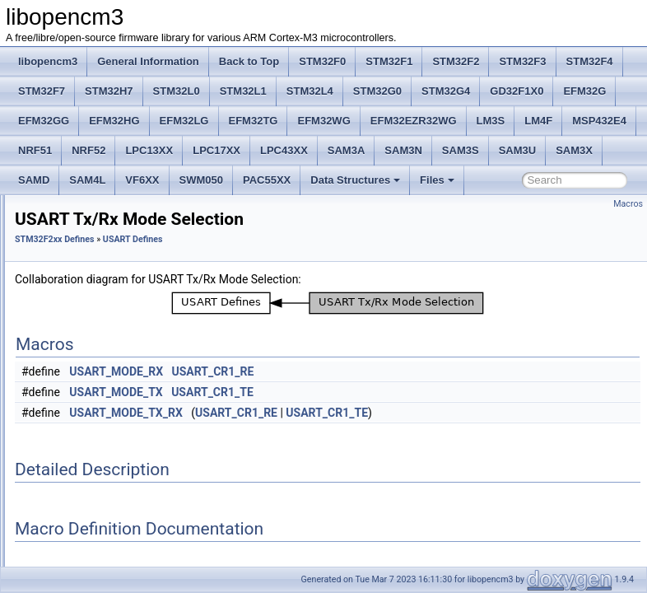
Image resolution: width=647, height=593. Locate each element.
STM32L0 (176, 91)
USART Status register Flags (130, 479)
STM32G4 (445, 91)
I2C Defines (80, 207)
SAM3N (403, 150)
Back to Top (249, 61)
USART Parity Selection (119, 370)
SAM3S (460, 150)
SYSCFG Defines (92, 316)
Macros (628, 203)
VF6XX (142, 180)
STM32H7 (109, 91)
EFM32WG (323, 120)
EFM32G (584, 91)
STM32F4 (589, 61)
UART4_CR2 (96, 533)
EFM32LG (184, 120)
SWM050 (201, 180)
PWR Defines (84, 244)
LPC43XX (284, 150)
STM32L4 (309, 91)
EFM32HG (114, 120)
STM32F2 (455, 61)
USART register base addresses (138, 443)
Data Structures (355, 180)
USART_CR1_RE (418, 394)
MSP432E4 (599, 120)
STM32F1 (388, 61)
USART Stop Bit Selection (124, 407)
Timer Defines (84, 334)
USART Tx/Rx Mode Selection (133, 389)
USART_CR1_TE (418, 415)
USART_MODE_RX (322, 394)
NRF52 (88, 150)
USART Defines (88, 352)
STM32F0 (322, 61)
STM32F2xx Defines (260, 262)
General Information (148, 61)
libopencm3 (47, 61)
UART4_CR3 (96, 552)
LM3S (491, 120)
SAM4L (87, 180)
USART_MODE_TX (321, 415)
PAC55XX (267, 180)
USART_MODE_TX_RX (331, 435)
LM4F (538, 120)
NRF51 (35, 150)
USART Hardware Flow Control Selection (157, 425)
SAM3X (574, 150)
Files (437, 180)
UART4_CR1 (96, 515)
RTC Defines (82, 280)
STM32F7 (41, 91)
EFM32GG (43, 120)
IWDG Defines (86, 225)
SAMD (33, 180)
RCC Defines (83, 262)
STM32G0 (377, 91)
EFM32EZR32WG (413, 120)
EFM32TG (253, 120)
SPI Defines (80, 298)
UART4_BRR (96, 497)
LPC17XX (216, 150)
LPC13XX (149, 150)
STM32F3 (522, 61)
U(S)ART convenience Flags (130, 461)
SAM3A (346, 150)
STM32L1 (243, 91)
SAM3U (518, 150)
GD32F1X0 (516, 91)
